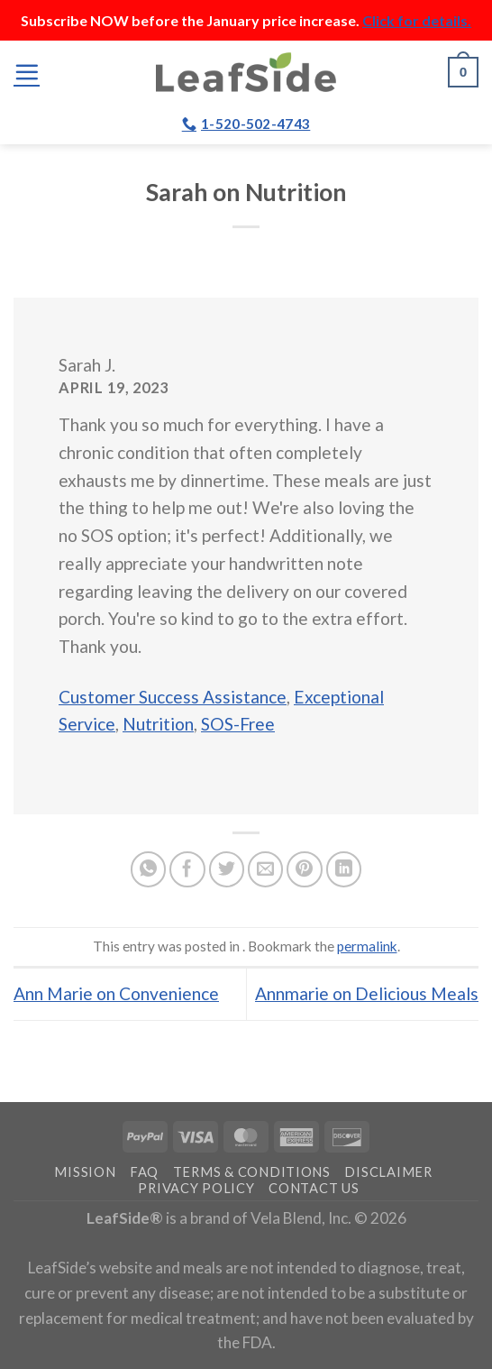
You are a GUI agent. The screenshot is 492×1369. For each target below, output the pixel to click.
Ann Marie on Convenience (116, 993)
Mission (84, 1172)
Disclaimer (388, 1172)
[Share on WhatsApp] (149, 869)
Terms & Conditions (252, 1172)
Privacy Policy (196, 1188)
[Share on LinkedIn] (344, 869)
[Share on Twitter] (227, 869)
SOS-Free (238, 723)
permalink (367, 946)
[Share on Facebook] (187, 869)
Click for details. (416, 20)
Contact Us (314, 1188)
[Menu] (27, 71)
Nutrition (158, 723)
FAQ (144, 1172)
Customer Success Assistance (173, 696)
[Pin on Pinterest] (305, 869)
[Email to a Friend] (266, 869)
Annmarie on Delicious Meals (366, 993)
